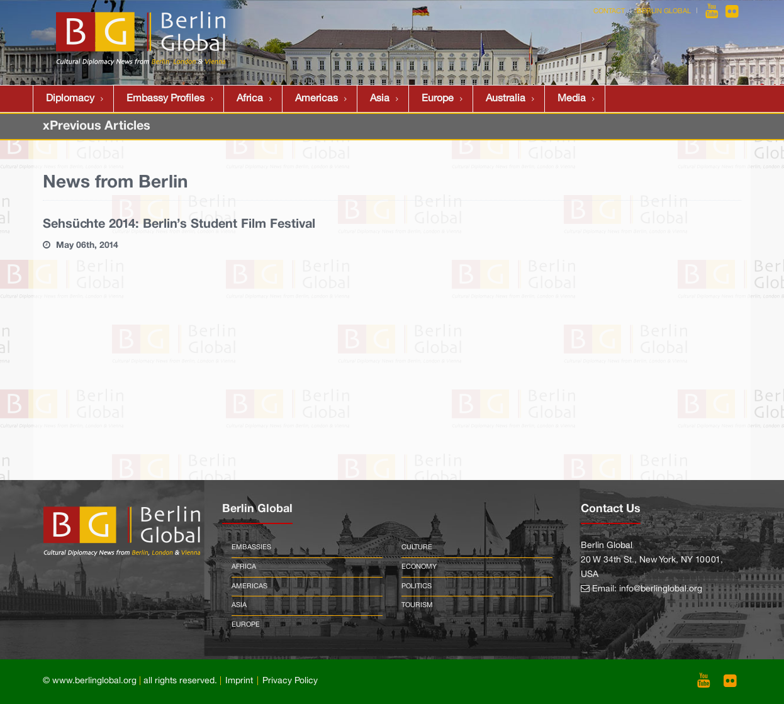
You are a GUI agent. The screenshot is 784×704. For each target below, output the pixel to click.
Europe (438, 98)
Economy (419, 567)
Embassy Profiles (165, 98)
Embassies (251, 547)
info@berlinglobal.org (660, 589)
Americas (316, 98)
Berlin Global (664, 11)
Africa (250, 98)
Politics (416, 586)
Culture (416, 547)
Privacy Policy (290, 681)
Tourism (417, 605)
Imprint (239, 681)
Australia (505, 98)
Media (571, 98)
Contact (609, 11)
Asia (379, 98)
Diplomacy (70, 98)
